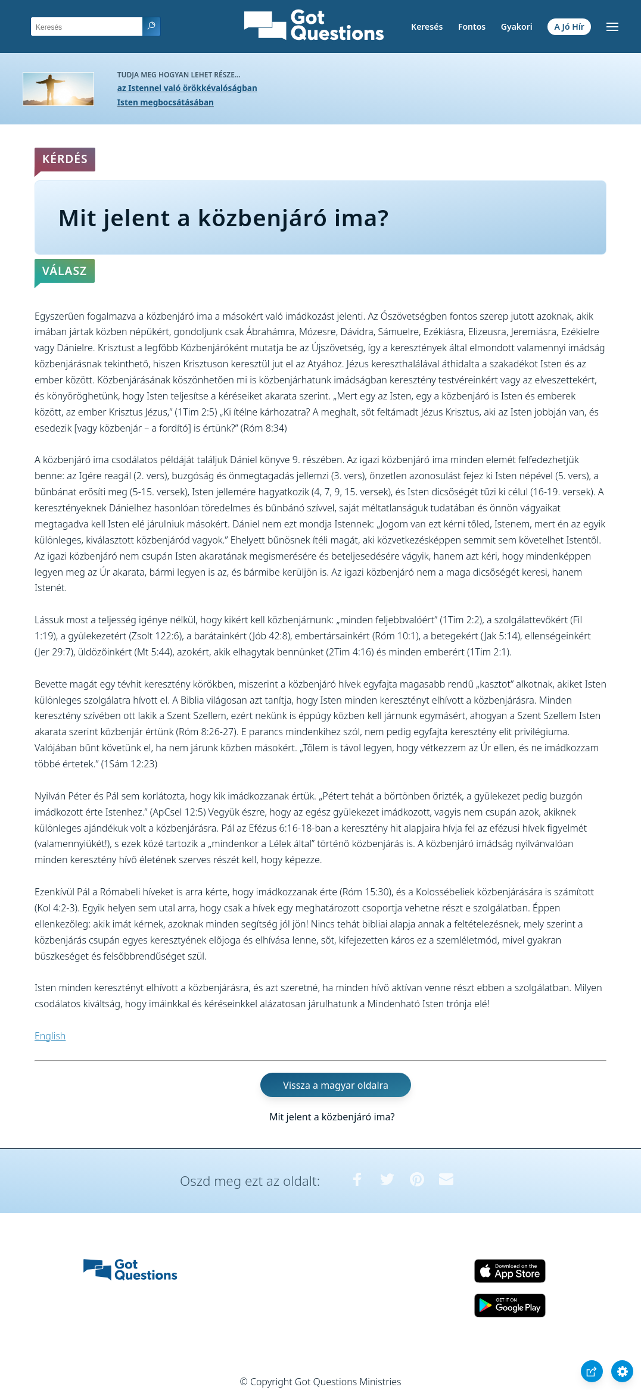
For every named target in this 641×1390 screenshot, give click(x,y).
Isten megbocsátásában (165, 102)
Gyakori (517, 26)
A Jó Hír (569, 26)
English (50, 1035)
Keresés (427, 26)
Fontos (472, 26)
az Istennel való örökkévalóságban (187, 87)
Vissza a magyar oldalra (335, 1085)
